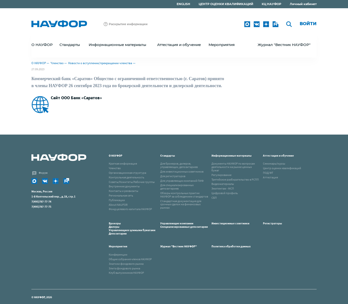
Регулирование (221, 175)
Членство (57, 63)
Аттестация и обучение (278, 155)
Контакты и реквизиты (123, 191)
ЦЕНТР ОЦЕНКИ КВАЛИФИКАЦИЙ (226, 4)
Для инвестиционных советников (181, 171)
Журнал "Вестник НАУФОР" (284, 44)
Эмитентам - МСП (222, 188)
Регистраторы (272, 223)
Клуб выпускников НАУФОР (126, 272)
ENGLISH (183, 4)
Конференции (118, 254)
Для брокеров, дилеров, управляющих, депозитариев (179, 165)
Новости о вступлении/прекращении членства (100, 63)
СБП (214, 197)
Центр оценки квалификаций (282, 168)
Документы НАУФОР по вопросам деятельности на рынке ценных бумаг (233, 167)
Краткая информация (123, 163)
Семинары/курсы (274, 163)
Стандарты (167, 155)
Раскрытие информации (128, 24)
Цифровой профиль (224, 193)
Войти (308, 23)
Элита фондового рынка (124, 268)
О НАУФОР (38, 63)
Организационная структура (127, 173)
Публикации (117, 200)
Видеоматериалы (222, 184)
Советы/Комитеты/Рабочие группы (132, 182)
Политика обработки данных (231, 246)
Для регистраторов (172, 176)
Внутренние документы (124, 186)
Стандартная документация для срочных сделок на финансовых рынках (180, 204)
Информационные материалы (231, 155)
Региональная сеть (121, 195)
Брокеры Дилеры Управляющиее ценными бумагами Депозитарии (132, 228)
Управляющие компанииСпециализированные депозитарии (184, 224)
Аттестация (270, 177)
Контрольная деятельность (126, 177)
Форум (43, 173)
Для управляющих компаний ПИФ (182, 180)
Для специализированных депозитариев (177, 186)
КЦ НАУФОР (271, 4)
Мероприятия (118, 246)
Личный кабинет (303, 4)
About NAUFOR (118, 204)
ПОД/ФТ (268, 173)
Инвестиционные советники (230, 223)
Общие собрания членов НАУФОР (130, 259)
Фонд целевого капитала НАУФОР (130, 209)
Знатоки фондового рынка (126, 264)
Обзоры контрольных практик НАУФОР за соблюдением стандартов (184, 194)
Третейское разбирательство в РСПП (235, 179)
